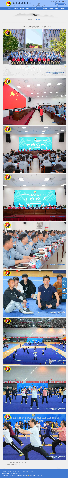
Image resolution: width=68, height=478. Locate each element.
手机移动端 (64, 1)
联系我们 (63, 8)
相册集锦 (45, 8)
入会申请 (51, 8)
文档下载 (64, 292)
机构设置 (10, 8)
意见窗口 (57, 8)
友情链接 (31, 471)
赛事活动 (30, 19)
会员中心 (52, 1)
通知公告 (22, 8)
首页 (5, 8)
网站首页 (4, 471)
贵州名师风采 (25, 471)
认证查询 (34, 8)
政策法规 (39, 8)
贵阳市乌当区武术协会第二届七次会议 (13, 464)
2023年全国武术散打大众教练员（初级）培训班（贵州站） (17, 462)
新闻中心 (28, 8)
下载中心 (9, 471)
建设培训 (38, 19)
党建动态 (16, 8)
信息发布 (19, 471)
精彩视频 (14, 471)
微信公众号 (59, 1)
